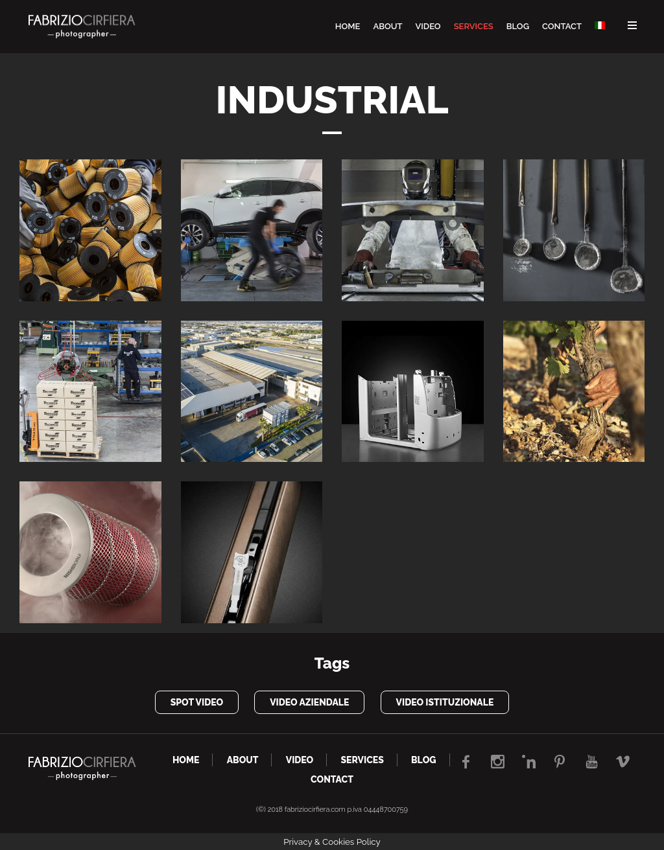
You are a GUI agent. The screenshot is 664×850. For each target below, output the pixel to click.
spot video (197, 702)
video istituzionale (445, 702)
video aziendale (309, 702)
